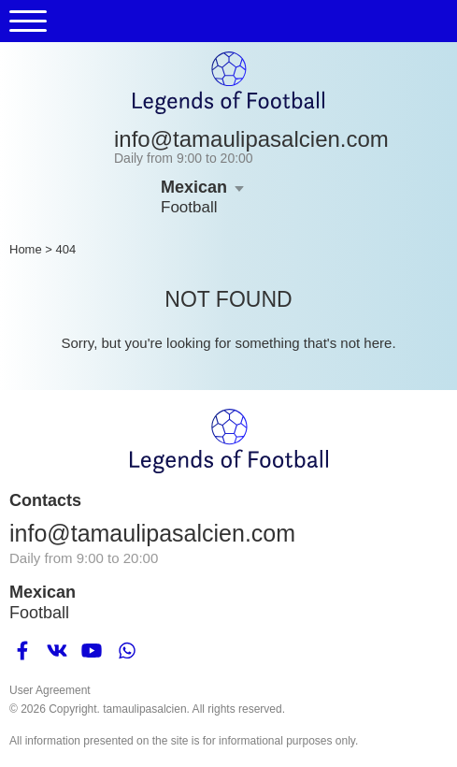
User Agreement (50, 690)
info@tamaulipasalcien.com (251, 139)
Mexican (194, 187)
